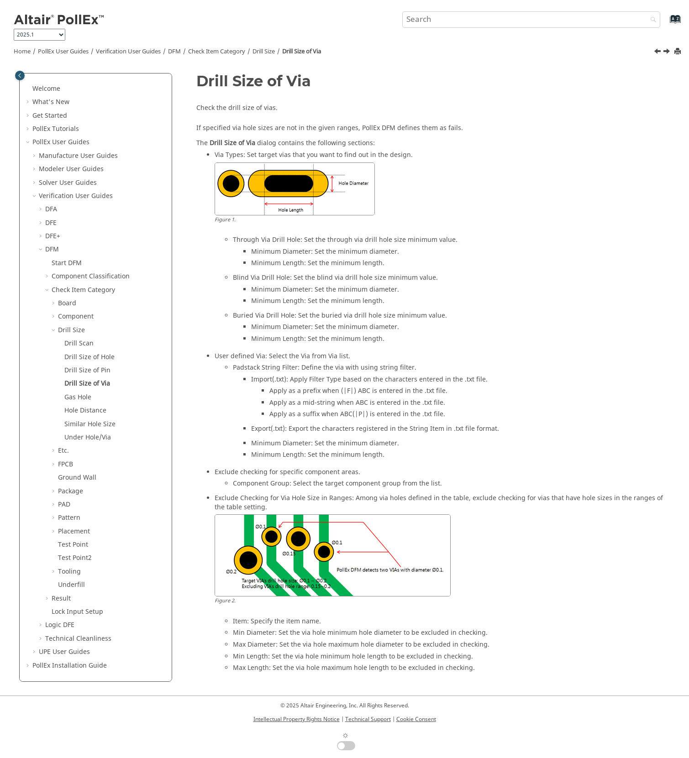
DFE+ (52, 235)
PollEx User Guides (63, 51)
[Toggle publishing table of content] (20, 75)
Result (61, 597)
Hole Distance (85, 409)
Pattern (69, 517)
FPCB (65, 463)
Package (70, 490)
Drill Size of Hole (89, 356)
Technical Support (368, 719)
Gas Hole (77, 396)
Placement (74, 530)
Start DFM (67, 262)
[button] (28, 88)
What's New (50, 101)
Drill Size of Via (301, 51)
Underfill (71, 584)
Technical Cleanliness (78, 638)
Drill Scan (79, 342)
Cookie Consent (416, 719)
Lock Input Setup (77, 611)
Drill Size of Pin (87, 369)
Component (76, 315)
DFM (174, 51)
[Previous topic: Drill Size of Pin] (658, 52)
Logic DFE (59, 624)
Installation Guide (69, 664)
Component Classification (91, 275)
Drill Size (263, 51)
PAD (64, 503)
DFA (51, 208)
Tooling (69, 570)
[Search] (651, 20)
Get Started (49, 115)
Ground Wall (77, 476)
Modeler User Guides (71, 168)
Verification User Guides (128, 51)
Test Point (73, 544)
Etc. (63, 450)
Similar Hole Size (90, 423)
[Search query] (531, 19)
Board (67, 302)
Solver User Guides (68, 182)
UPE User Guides (64, 651)
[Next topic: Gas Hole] (667, 52)
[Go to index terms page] (665, 23)
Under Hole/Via (87, 436)
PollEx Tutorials (55, 128)
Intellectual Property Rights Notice (296, 719)
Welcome (46, 88)
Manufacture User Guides (78, 155)
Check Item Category (216, 51)
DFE (51, 222)
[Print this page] (678, 52)
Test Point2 (75, 557)
